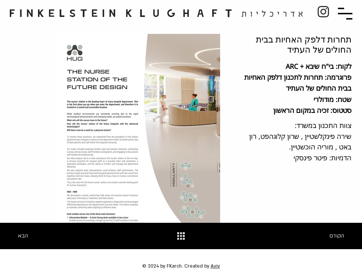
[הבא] (33, 236)
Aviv (215, 266)
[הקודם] (329, 236)
